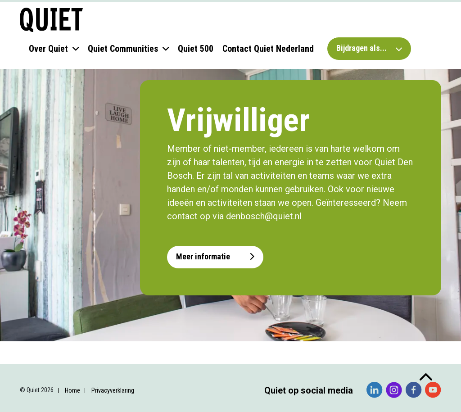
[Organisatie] (81, 351)
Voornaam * (46, 277)
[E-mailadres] (81, 261)
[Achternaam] (81, 321)
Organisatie (46, 337)
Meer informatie (215, 256)
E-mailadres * (49, 248)
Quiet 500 (195, 48)
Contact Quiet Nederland (268, 48)
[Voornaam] (81, 291)
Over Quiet (48, 48)
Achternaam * (49, 307)
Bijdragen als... (369, 48)
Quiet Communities (123, 48)
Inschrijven (81, 374)
